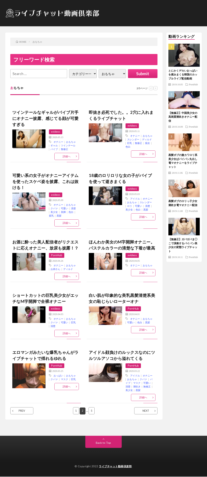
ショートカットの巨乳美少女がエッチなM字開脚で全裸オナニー (45, 298)
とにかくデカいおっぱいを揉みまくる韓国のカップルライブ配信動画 (182, 74)
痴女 (147, 143)
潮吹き (136, 387)
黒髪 (59, 216)
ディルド (147, 139)
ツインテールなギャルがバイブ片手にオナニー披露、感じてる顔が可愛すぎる (45, 118)
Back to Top (103, 443)
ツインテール (68, 145)
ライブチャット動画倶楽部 (115, 466)
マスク (64, 379)
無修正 (64, 149)
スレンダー (133, 139)
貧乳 (51, 216)
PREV (22, 411)
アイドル (135, 199)
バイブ (54, 149)
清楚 (73, 208)
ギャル (54, 145)
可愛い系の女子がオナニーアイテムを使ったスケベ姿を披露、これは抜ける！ (45, 181)
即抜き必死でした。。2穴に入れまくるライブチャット (121, 115)
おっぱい (58, 376)
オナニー (58, 142)
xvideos (56, 131)
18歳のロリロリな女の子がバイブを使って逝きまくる (120, 178)
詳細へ (67, 156)
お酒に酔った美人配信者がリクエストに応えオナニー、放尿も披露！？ (45, 245)
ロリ (129, 206)
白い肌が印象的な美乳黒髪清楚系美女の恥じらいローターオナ (122, 298)
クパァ (54, 208)
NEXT (146, 411)
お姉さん (55, 269)
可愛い (64, 208)
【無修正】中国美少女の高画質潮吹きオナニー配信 (182, 116)
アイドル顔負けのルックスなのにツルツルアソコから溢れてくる (122, 355)
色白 (128, 146)
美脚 (63, 212)
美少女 (54, 212)
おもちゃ (71, 142)
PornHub (56, 255)
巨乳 (129, 143)
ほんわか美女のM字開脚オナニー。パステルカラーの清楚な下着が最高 (122, 245)
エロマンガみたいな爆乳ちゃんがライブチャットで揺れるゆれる (45, 355)
